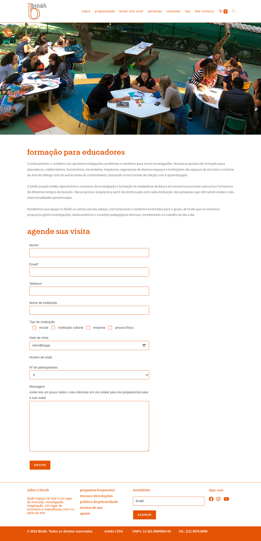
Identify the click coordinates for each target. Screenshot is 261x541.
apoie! (85, 514)
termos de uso (91, 508)
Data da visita (39, 338)
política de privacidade (99, 502)
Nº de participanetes (43, 367)
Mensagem (37, 386)
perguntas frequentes (97, 490)
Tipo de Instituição (42, 322)
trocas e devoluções (96, 496)
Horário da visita (40, 357)
